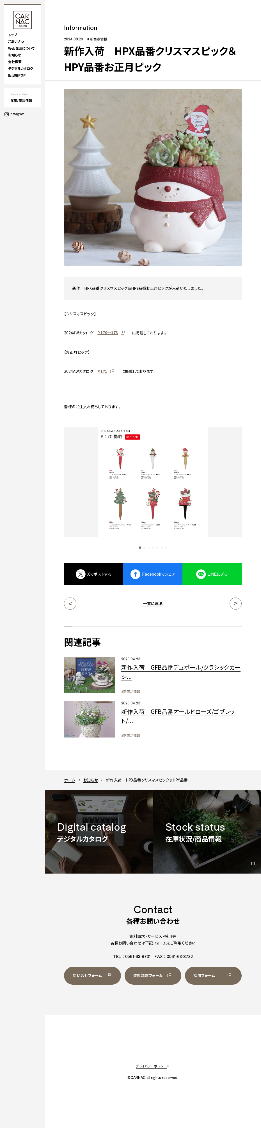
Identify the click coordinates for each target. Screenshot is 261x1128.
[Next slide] (219, 488)
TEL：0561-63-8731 (132, 956)
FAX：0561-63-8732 (174, 956)
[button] (140, 547)
